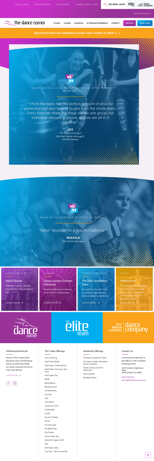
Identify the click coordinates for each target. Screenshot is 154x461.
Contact (115, 22)
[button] (57, 23)
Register (129, 22)
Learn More (14, 302)
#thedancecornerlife (97, 22)
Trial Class (145, 22)
